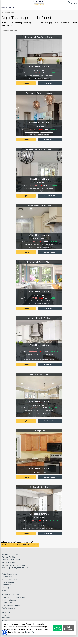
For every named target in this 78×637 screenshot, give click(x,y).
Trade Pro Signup (9, 600)
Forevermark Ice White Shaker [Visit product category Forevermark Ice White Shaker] (39, 149)
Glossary (5, 587)
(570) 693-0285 (13, 560)
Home (3, 7)
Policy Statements (9, 574)
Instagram (6, 615)
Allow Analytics (57, 628)
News (4, 590)
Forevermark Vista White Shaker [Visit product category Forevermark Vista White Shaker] (39, 37)
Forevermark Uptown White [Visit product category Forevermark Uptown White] (39, 262)
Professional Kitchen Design (13, 597)
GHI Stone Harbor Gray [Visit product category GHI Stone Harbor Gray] (39, 487)
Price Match (6, 585)
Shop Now (26, 83)
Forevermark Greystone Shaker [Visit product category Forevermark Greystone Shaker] (39, 93)
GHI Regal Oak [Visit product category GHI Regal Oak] (39, 430)
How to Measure (8, 582)
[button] (4, 632)
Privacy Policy (7, 576)
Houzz (4, 620)
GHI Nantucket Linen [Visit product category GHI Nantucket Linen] (39, 374)
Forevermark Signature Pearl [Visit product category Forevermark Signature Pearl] (39, 205)
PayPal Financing (8, 608)
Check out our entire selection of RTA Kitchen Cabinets (20, 545)
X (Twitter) (6, 618)
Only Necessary (68, 628)
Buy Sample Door (49, 83)
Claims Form (7, 602)
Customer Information (11, 605)
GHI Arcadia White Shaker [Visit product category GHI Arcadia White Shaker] (39, 318)
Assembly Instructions (11, 579)
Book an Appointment (10, 594)
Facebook (6, 612)
